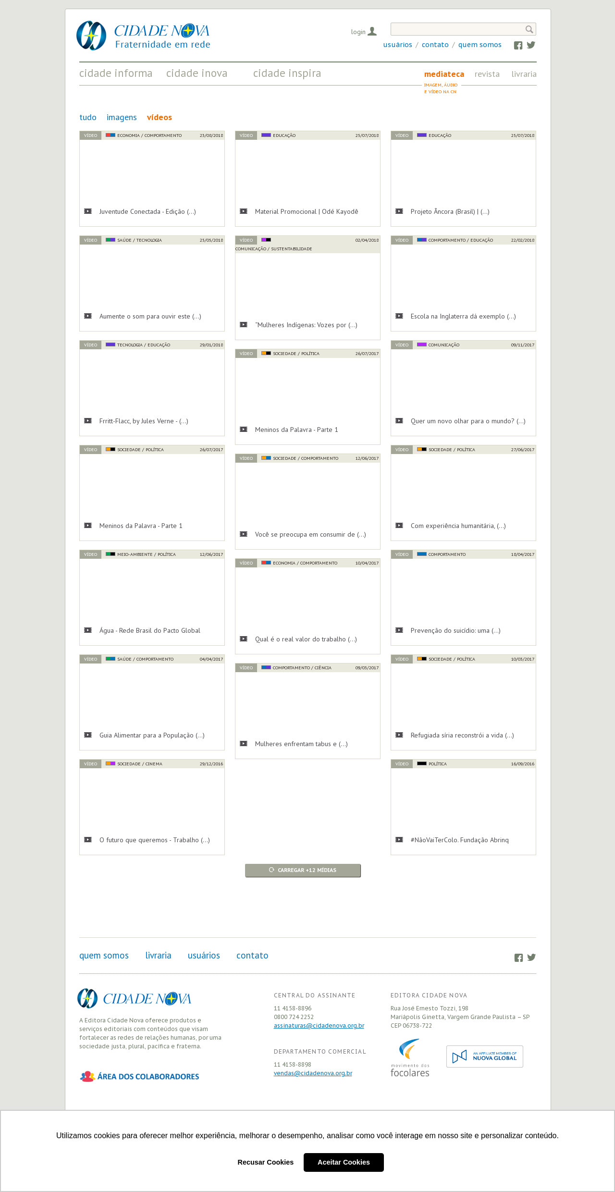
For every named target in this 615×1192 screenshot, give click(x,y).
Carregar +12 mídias (307, 870)
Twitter (526, 44)
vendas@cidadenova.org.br (313, 1073)
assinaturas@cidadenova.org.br (319, 1025)
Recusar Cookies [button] (266, 1162)
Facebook (514, 957)
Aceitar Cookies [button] (344, 1162)
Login (358, 31)
